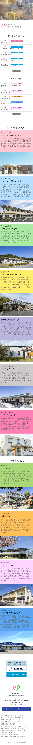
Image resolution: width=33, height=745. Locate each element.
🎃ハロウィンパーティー (7, 103)
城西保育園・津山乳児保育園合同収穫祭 (10, 86)
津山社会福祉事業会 (15, 26)
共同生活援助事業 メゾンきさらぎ (10, 719)
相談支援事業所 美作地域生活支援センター (13, 730)
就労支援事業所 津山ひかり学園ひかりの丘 (13, 728)
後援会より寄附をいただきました (9, 66)
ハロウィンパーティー (6, 109)
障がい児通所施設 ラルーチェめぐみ (11, 722)
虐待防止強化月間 (5, 92)
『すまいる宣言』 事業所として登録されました (13, 48)
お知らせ (17, 46)
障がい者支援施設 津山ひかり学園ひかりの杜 (14, 726)
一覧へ (16, 70)
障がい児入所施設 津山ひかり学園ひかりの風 (14, 715)
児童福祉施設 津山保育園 (8, 732)
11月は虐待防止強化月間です (8, 54)
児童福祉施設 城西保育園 (8, 724)
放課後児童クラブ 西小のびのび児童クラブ (13, 736)
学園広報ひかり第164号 (7, 42)
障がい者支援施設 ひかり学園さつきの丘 (12, 717)
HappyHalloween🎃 (5, 98)
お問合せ (16, 709)
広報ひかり (17, 40)
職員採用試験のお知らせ (7, 60)
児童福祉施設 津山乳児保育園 (9, 734)
